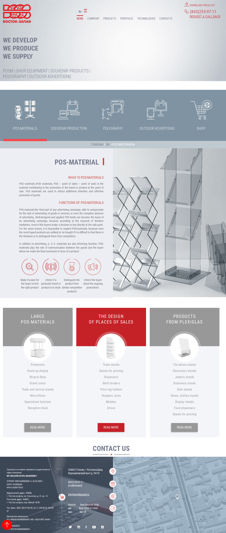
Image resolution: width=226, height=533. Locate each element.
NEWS (80, 18)
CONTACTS (165, 18)
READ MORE (37, 427)
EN (85, 11)
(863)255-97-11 (200, 11)
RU (80, 11)
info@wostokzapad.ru (78, 494)
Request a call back (205, 16)
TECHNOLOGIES (146, 18)
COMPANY (93, 18)
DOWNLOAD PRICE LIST (200, 4)
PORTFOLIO (126, 18)
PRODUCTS (109, 18)
